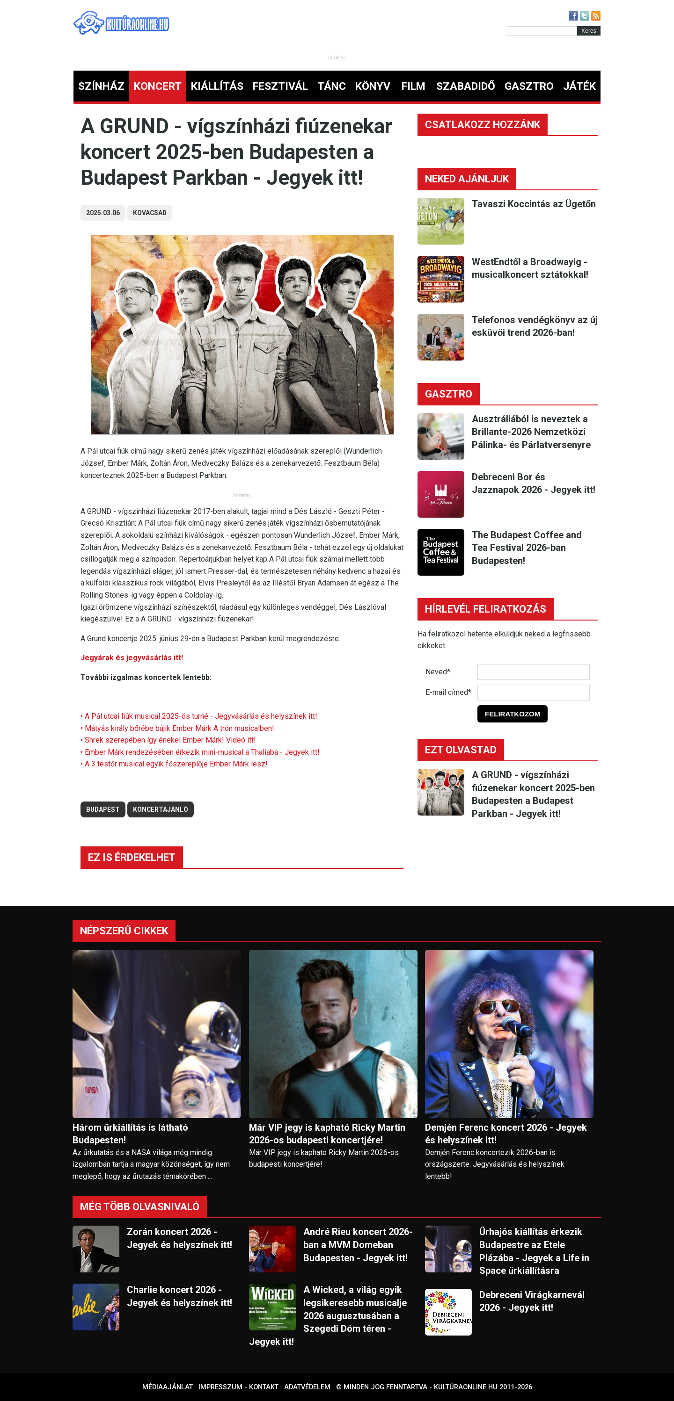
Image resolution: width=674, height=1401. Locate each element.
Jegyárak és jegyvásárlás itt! (132, 657)
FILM (413, 86)
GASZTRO (529, 86)
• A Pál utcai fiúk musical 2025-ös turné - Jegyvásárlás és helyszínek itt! (199, 716)
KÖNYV (372, 86)
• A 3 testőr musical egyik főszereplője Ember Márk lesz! (174, 763)
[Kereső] (542, 31)
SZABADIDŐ (465, 86)
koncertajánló (160, 809)
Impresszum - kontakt (238, 1387)
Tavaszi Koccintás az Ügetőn (534, 203)
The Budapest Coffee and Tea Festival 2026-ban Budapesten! (527, 547)
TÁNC (331, 86)
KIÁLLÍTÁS (217, 86)
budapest (103, 809)
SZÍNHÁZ (101, 86)
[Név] (533, 672)
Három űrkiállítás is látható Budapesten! (130, 1134)
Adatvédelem (307, 1387)
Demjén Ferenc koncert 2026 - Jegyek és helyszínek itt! (506, 1134)
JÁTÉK (579, 86)
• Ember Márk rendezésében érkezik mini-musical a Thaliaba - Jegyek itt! (200, 752)
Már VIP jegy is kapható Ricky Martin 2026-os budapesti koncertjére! (327, 1134)
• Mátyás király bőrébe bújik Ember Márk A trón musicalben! (177, 728)
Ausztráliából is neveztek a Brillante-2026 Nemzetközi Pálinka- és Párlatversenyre (531, 431)
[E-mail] (533, 692)
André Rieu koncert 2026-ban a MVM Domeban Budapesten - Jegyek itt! (358, 1244)
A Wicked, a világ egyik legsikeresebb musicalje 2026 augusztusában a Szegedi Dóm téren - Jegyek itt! (328, 1315)
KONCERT (158, 86)
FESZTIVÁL (280, 86)
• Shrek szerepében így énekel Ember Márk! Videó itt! (168, 740)
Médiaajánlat (167, 1387)
